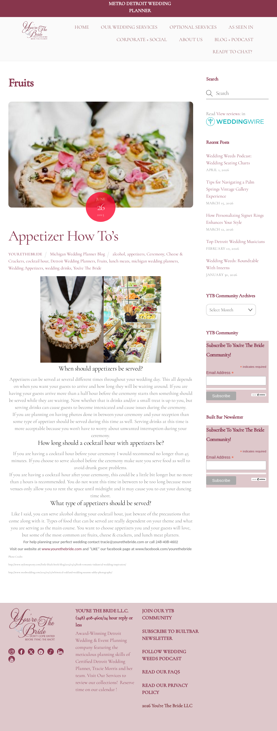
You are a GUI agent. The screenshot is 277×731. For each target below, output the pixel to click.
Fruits (102, 261)
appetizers (135, 254)
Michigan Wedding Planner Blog (77, 254)
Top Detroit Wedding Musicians (235, 241)
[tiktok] (51, 651)
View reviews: (228, 113)
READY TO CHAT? (232, 52)
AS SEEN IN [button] (241, 27)
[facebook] (22, 651)
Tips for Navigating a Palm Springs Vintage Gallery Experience (230, 189)
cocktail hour (37, 261)
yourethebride (25, 254)
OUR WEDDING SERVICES (129, 27)
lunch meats (119, 261)
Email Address (220, 372)
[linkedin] (61, 651)
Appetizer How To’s (63, 235)
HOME (82, 27)
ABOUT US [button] (191, 39)
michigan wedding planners (154, 261)
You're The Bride (87, 268)
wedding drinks (58, 268)
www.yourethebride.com (62, 548)
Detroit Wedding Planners (73, 261)
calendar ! (108, 689)
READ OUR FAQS (161, 672)
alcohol (119, 254)
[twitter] (31, 651)
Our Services (109, 675)
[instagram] (12, 651)
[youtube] (12, 658)
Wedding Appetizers (25, 268)
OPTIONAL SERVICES (193, 27)
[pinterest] (41, 651)
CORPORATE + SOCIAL (142, 39)
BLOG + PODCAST (234, 39)
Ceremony (155, 254)
